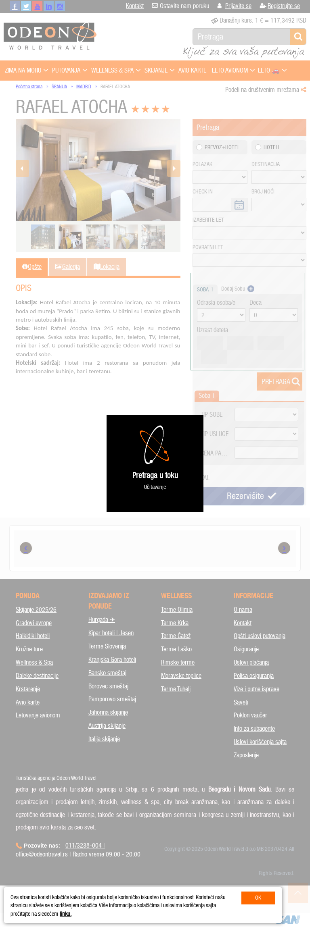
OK (258, 897)
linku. (65, 913)
